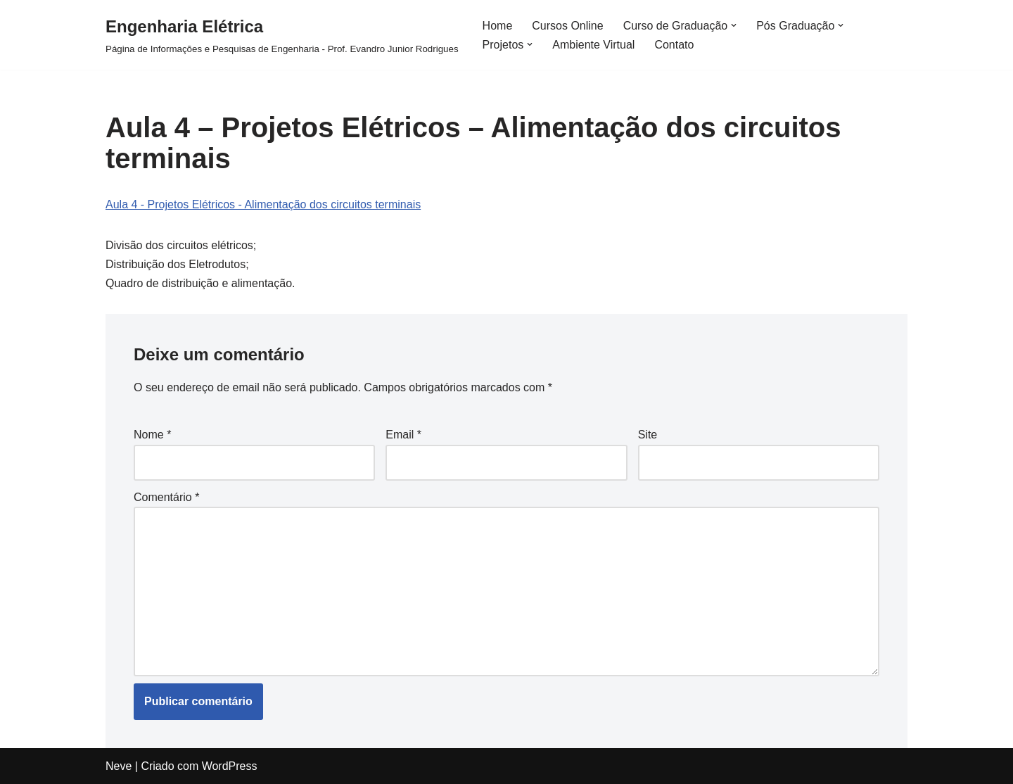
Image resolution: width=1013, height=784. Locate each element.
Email (403, 435)
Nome (152, 435)
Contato (674, 45)
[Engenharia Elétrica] (282, 35)
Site (648, 435)
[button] (734, 25)
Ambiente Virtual (593, 45)
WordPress (229, 766)
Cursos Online (567, 26)
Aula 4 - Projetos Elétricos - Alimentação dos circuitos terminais (263, 204)
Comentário (166, 497)
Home (498, 26)
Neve (119, 766)
